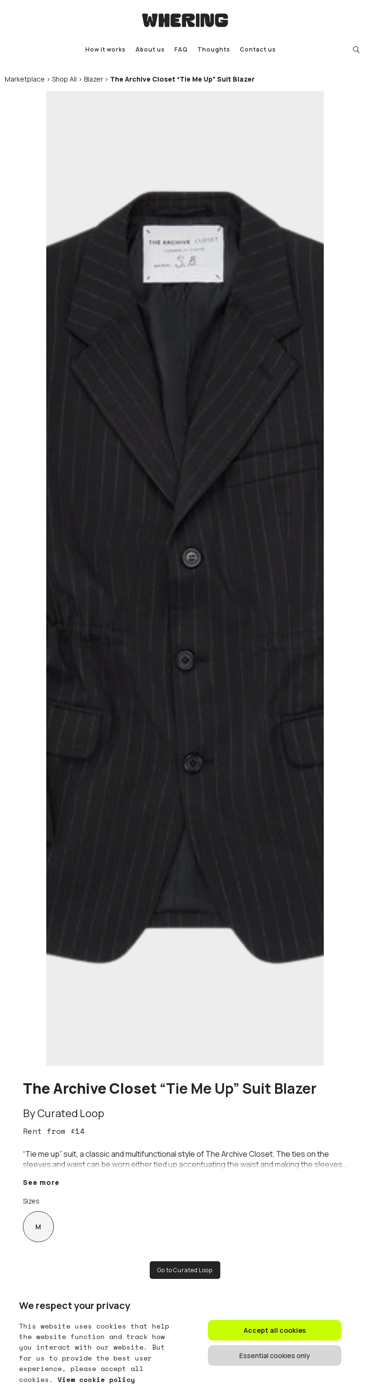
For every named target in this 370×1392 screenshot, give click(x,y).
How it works (105, 49)
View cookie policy (94, 1379)
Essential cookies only (274, 1355)
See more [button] (41, 1182)
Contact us (258, 49)
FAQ (181, 49)
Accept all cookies (275, 1330)
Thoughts (213, 49)
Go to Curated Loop (184, 1270)
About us (150, 49)
